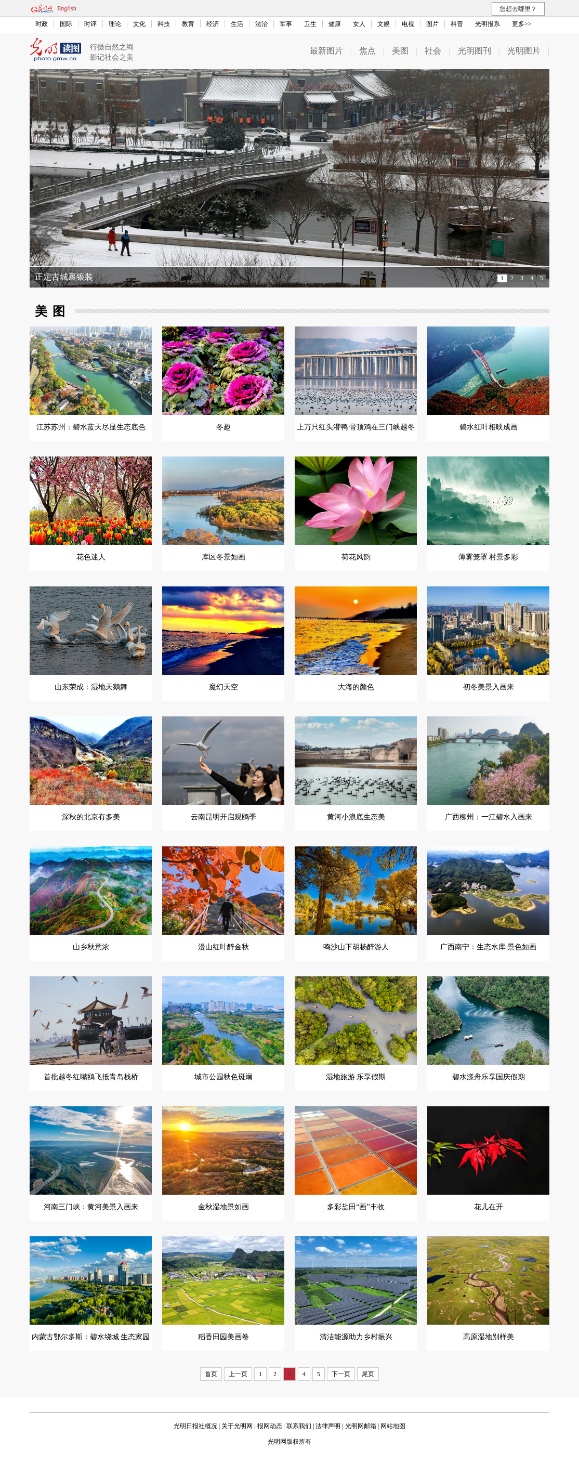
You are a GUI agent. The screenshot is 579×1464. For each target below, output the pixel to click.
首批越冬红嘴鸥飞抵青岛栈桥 (91, 1077)
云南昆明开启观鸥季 (223, 817)
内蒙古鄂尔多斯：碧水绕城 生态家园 (91, 1337)
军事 (286, 24)
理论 (115, 24)
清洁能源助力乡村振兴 (356, 1337)
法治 (261, 24)
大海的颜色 (356, 687)
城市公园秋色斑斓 (223, 1077)
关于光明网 (237, 1426)
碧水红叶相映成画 (488, 427)
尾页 (368, 1374)
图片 (432, 24)
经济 (212, 24)
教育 (188, 24)
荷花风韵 (356, 557)
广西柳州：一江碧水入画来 (488, 817)
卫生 (310, 24)
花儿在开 (488, 1207)
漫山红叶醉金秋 (223, 947)
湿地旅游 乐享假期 (356, 1077)
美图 (400, 50)
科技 (163, 24)
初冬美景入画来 (488, 687)
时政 (41, 24)
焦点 (367, 50)
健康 (334, 24)
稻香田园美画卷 (223, 1337)
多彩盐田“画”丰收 (355, 1207)
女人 (359, 24)
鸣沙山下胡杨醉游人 (356, 947)
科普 (457, 24)
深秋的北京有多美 (91, 817)
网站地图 (392, 1426)
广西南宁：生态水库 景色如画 (488, 947)
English (66, 8)
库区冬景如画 (223, 557)
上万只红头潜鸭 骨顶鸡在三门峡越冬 (356, 427)
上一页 (238, 1374)
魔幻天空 (223, 687)
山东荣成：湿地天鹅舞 (91, 687)
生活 (237, 24)
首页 (211, 1374)
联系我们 (298, 1426)
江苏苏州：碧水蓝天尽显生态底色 (91, 427)
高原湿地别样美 (488, 1337)
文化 (139, 24)
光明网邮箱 (360, 1426)
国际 (66, 24)
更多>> (522, 24)
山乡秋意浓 (91, 947)
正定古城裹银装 (64, 276)
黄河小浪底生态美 (356, 817)
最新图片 (326, 50)
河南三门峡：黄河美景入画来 (91, 1207)
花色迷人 (91, 557)
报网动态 (269, 1426)
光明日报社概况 (195, 1426)
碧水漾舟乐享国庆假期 (488, 1077)
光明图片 (524, 50)
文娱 (383, 24)
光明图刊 (474, 50)
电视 (408, 24)
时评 (90, 24)
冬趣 (223, 427)
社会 (433, 50)
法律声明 (327, 1426)
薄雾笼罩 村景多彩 (488, 557)
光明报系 (487, 24)
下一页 (341, 1374)
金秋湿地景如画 (223, 1207)
